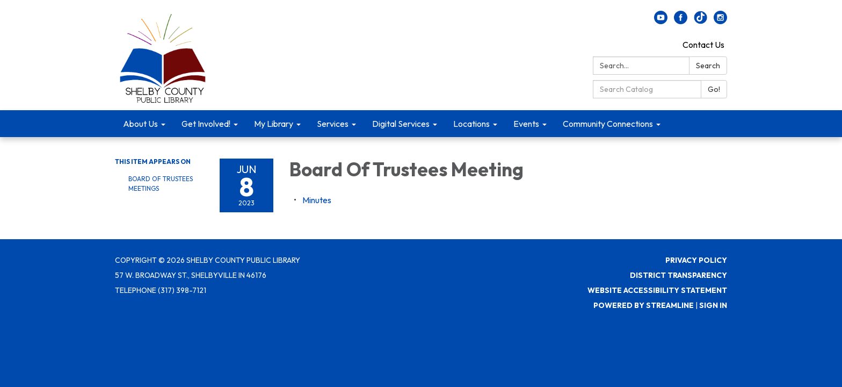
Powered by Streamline (643, 305)
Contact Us (703, 44)
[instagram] (720, 21)
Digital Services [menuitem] (401, 123)
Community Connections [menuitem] (608, 123)
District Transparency (678, 275)
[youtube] (660, 21)
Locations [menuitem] (471, 123)
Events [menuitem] (526, 123)
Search (708, 65)
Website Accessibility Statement (657, 290)
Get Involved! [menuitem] (206, 123)
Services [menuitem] (333, 123)
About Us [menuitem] (140, 123)
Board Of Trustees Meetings (160, 183)
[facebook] (680, 21)
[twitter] (700, 21)
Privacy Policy (696, 260)
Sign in (713, 305)
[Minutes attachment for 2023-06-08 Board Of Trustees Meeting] (316, 200)
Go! (714, 89)
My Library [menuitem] (273, 123)
